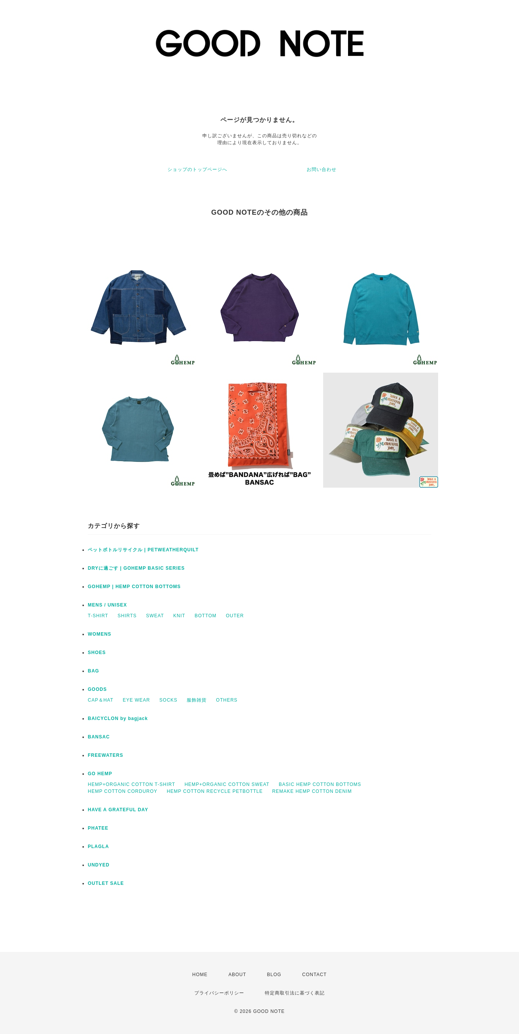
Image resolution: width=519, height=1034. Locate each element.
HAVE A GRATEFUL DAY (118, 809)
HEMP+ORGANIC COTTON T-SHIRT (131, 784)
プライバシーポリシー (219, 993)
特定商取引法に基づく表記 (295, 993)
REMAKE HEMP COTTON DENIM (312, 791)
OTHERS (227, 700)
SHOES (97, 652)
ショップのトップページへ (197, 169)
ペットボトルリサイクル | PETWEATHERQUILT (143, 549)
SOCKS (168, 700)
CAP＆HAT (100, 700)
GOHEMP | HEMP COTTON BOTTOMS (134, 586)
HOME (200, 974)
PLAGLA (98, 846)
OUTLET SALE (106, 883)
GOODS (97, 689)
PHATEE (98, 828)
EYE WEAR (136, 700)
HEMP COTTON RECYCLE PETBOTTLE (215, 791)
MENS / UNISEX (107, 605)
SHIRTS (127, 615)
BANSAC (99, 737)
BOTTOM (206, 615)
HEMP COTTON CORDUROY (123, 791)
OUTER (235, 615)
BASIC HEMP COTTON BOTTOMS (320, 784)
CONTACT (314, 974)
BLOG (274, 974)
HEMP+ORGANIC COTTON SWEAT (226, 784)
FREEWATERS (105, 755)
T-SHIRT (98, 615)
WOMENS (99, 634)
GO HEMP (100, 773)
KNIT (179, 615)
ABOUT (237, 974)
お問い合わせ (322, 169)
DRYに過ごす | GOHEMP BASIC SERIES (136, 568)
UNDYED (99, 865)
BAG (93, 671)
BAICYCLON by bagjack (118, 718)
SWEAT (155, 615)
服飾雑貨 (197, 700)
